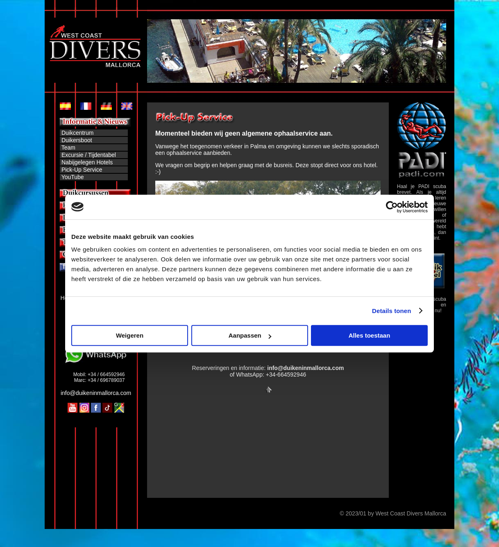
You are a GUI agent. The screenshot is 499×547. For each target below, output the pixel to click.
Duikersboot (76, 140)
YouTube (72, 177)
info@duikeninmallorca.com (96, 393)
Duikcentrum (76, 132)
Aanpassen (250, 335)
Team (68, 147)
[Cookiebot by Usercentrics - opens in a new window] (392, 207)
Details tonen (391, 310)
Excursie (72, 155)
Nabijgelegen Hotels (87, 162)
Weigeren (129, 335)
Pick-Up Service (81, 169)
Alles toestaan (369, 335)
